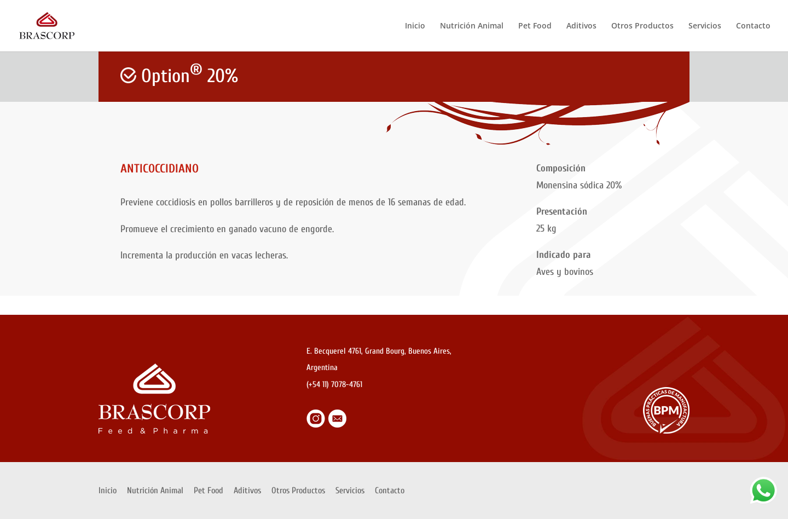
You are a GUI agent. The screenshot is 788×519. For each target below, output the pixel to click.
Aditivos (581, 26)
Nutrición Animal (471, 26)
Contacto (753, 26)
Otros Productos (642, 26)
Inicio (415, 26)
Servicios (704, 26)
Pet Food (535, 26)
